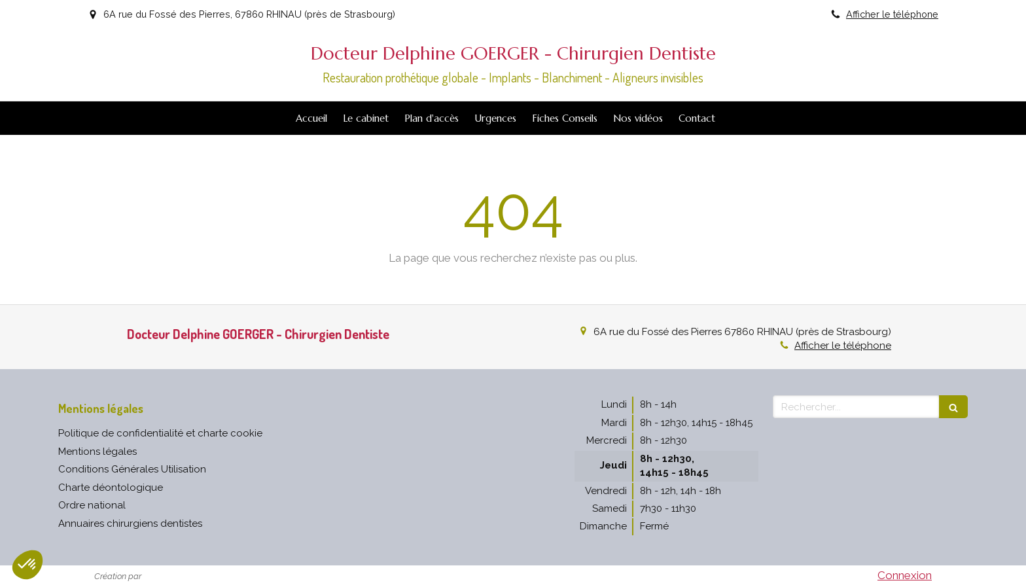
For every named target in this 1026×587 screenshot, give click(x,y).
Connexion (904, 575)
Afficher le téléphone (892, 14)
